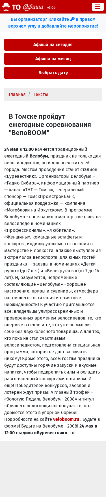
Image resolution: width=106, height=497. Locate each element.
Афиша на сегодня (53, 44)
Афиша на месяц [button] (53, 58)
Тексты (41, 94)
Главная (17, 94)
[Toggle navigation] (98, 7)
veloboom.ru (66, 419)
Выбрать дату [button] (53, 72)
